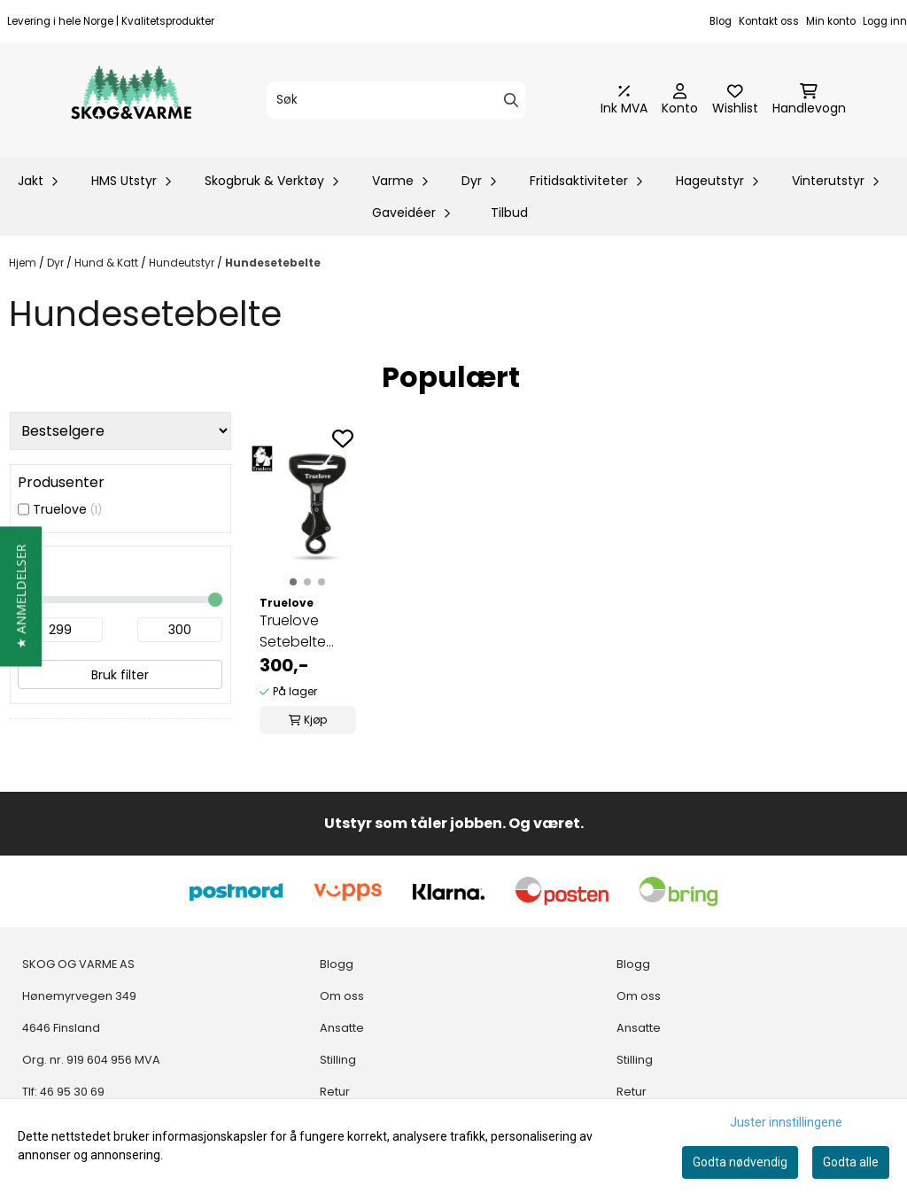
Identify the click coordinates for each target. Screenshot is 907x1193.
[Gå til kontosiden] (680, 100)
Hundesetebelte (273, 262)
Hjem (24, 262)
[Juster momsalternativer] (624, 100)
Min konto (831, 21)
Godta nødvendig (740, 1162)
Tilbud (509, 212)
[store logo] (131, 100)
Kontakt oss (769, 21)
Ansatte (342, 1027)
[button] (21, 597)
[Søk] (396, 100)
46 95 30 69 (72, 1091)
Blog (720, 21)
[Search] (511, 100)
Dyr (56, 262)
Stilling (338, 1059)
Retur (335, 1091)
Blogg (336, 964)
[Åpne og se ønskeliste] (735, 100)
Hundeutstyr (183, 262)
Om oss (342, 995)
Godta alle (851, 1162)
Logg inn (885, 21)
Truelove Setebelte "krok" (293, 631)
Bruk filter (120, 675)
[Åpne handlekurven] (809, 100)
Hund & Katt (107, 262)
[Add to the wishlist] (342, 438)
